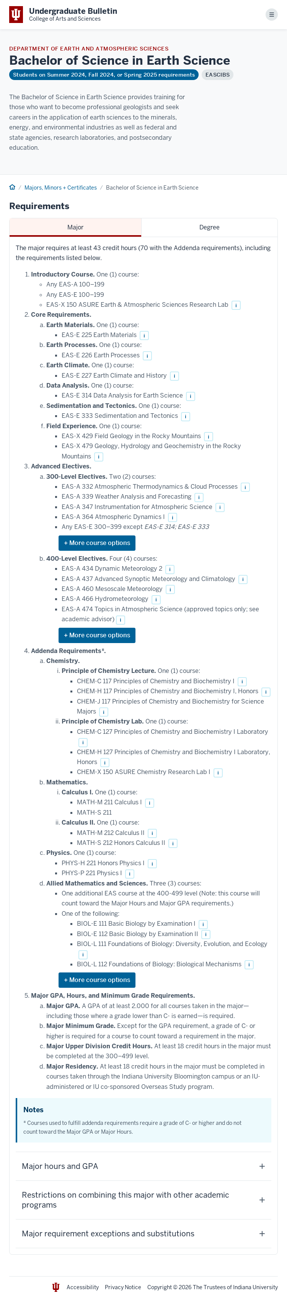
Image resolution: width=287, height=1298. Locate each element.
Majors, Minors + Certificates (60, 187)
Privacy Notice (123, 1287)
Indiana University (255, 1287)
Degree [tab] (209, 227)
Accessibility (83, 1287)
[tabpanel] (143, 745)
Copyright (159, 1287)
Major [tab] (75, 227)
